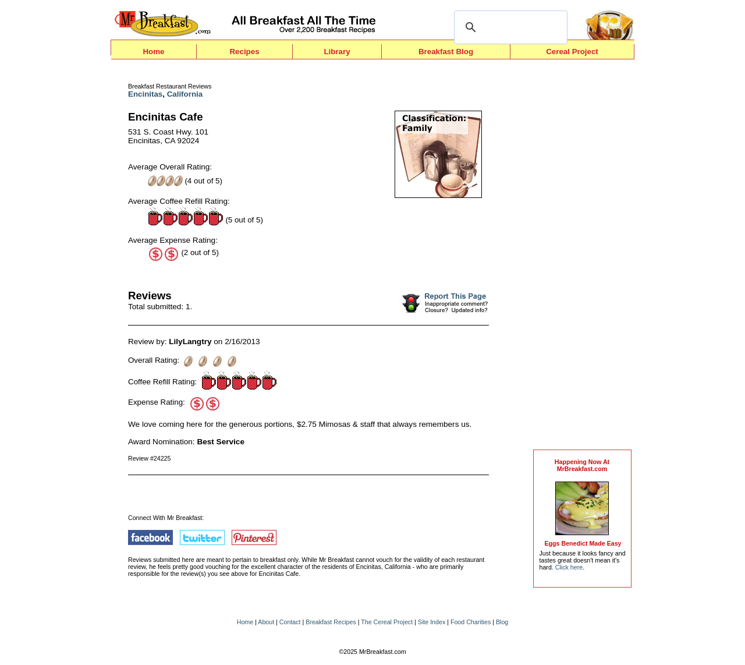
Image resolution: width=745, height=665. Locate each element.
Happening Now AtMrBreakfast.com (582, 465)
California (185, 94)
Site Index (431, 621)
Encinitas (145, 94)
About (266, 621)
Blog (502, 621)
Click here (569, 567)
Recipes (244, 51)
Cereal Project (572, 51)
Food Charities (470, 621)
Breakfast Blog (445, 51)
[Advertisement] (582, 257)
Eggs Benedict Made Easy (582, 543)
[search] (509, 27)
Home (153, 51)
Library (337, 51)
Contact (290, 621)
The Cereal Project (387, 621)
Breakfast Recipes (331, 621)
